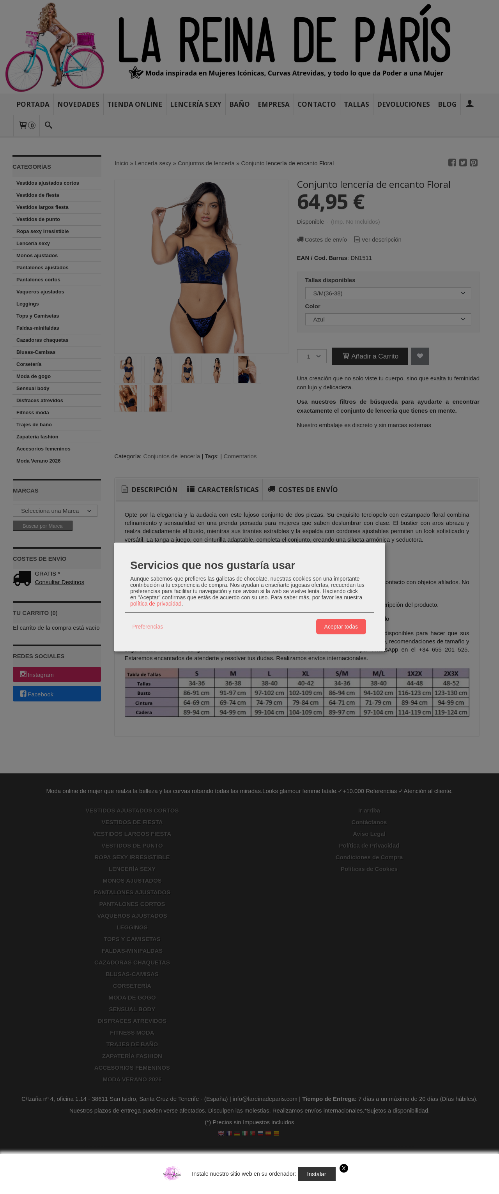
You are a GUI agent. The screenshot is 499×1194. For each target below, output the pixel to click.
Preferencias (148, 626)
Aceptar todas (341, 626)
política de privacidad (156, 603)
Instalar (316, 1174)
